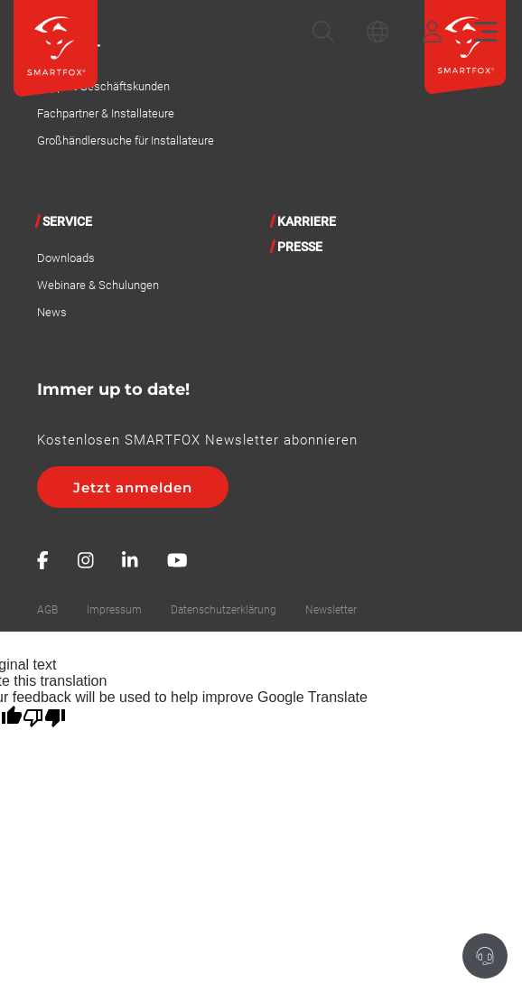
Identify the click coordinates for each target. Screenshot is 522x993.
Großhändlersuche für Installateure (125, 140)
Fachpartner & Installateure (105, 113)
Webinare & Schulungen (98, 285)
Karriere (306, 221)
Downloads (66, 258)
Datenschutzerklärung (223, 610)
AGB (47, 610)
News (52, 312)
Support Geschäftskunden (103, 86)
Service (67, 221)
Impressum (114, 610)
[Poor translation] (44, 718)
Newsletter (331, 610)
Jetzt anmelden (132, 487)
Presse (299, 246)
